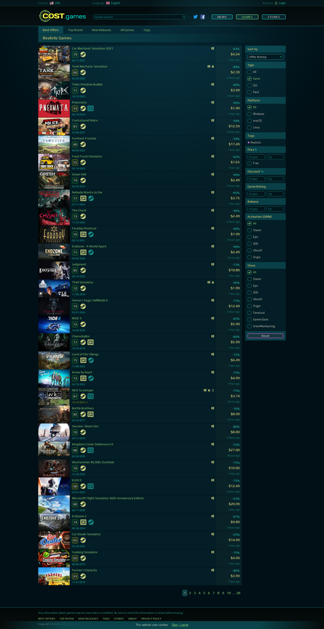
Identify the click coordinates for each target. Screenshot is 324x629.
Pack (256, 92)
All (255, 72)
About (132, 618)
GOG (256, 243)
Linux (257, 127)
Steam (257, 230)
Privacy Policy (151, 618)
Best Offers (51, 30)
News (222, 17)
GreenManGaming (264, 326)
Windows (259, 114)
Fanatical (259, 312)
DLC (256, 85)
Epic (256, 237)
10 (229, 593)
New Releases (101, 30)
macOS (258, 120)
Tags (146, 30)
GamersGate (261, 319)
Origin (257, 257)
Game (257, 78)
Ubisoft (258, 250)
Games (247, 17)
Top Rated (75, 30)
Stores (274, 17)
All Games (127, 30)
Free (256, 163)
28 (238, 593)
